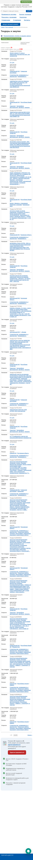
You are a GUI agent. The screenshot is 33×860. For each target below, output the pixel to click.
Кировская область (26, 235)
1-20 (11, 735)
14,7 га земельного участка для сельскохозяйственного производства (20, 437)
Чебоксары (20, 491)
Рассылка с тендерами (9, 17)
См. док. (12, 62)
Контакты (27, 20)
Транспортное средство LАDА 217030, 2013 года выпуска (18, 410)
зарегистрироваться (14, 744)
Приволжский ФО (15, 71)
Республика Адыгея (23, 683)
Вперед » (30, 735)
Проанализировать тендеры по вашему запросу (17, 36)
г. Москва (23, 332)
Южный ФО (13, 453)
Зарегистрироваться (17, 752)
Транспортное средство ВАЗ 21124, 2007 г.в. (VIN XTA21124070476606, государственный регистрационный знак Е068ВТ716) (20, 114)
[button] (28, 851)
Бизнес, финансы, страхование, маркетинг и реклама (19, 204)
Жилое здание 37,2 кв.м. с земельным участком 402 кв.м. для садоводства (20, 54)
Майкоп (12, 685)
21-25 (15, 735)
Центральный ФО (15, 298)
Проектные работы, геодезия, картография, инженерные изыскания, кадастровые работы (20, 533)
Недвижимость (22, 76)
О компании (17, 20)
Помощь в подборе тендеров (11, 39)
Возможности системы (9, 14)
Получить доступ (7, 855)
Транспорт (13, 106)
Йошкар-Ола (16, 647)
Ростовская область (23, 453)
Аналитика (23, 17)
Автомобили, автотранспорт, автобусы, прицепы (20, 106)
